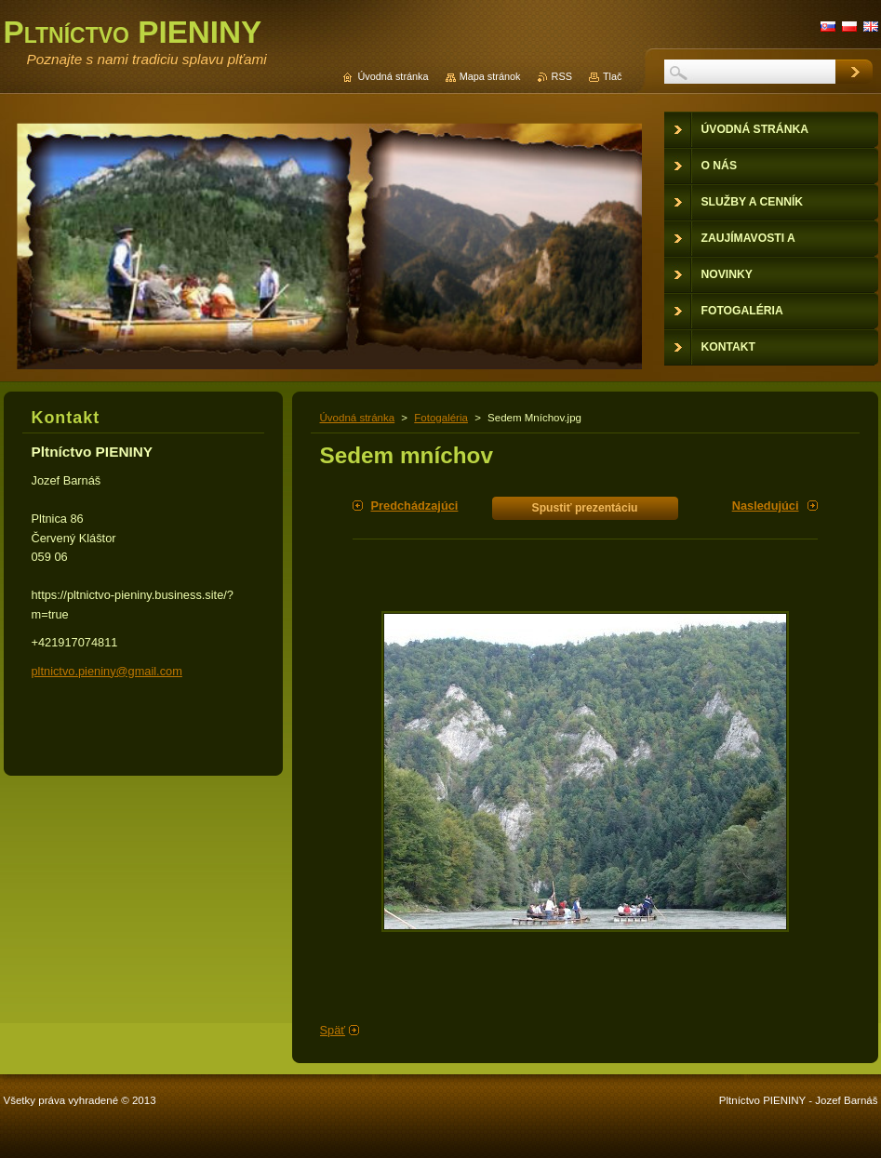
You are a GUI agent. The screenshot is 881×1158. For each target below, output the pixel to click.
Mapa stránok (490, 76)
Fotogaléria (441, 417)
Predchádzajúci (415, 505)
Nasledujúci (765, 505)
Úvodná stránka (357, 417)
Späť (333, 1030)
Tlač (612, 76)
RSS (562, 76)
